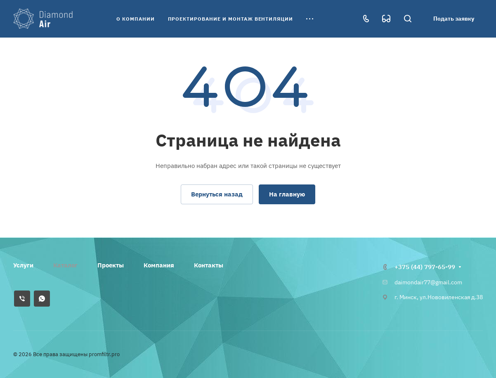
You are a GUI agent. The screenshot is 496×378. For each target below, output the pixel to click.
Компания (159, 265)
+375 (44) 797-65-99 (424, 267)
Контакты (208, 265)
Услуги (23, 265)
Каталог (65, 265)
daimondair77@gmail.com (428, 282)
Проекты (110, 265)
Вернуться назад (217, 194)
